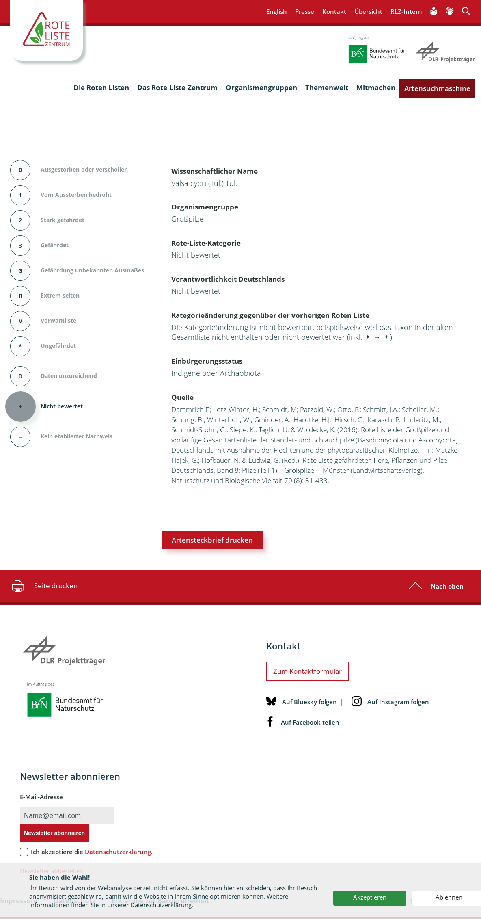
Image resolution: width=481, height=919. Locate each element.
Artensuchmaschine (437, 88)
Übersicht (368, 11)
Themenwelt (326, 87)
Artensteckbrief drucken (212, 540)
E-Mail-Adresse (41, 797)
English (276, 11)
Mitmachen (375, 87)
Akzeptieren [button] (369, 897)
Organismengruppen (261, 87)
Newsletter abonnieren (54, 833)
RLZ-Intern (406, 11)
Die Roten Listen (101, 87)
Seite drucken (44, 586)
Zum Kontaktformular (307, 671)
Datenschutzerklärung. (119, 852)
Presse (304, 11)
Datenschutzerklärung (161, 905)
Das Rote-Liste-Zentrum (177, 87)
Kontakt (334, 11)
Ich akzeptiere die (92, 852)
